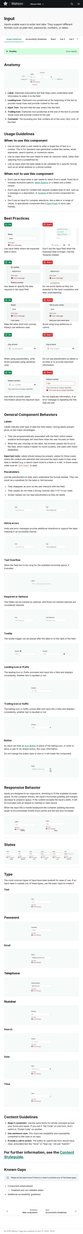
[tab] (14, 39)
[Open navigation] (78, 4)
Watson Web (35, 4)
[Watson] (13, 4)
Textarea (42, 193)
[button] (41, 51)
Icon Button (30, 745)
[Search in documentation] (72, 4)
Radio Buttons (41, 182)
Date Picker (52, 203)
